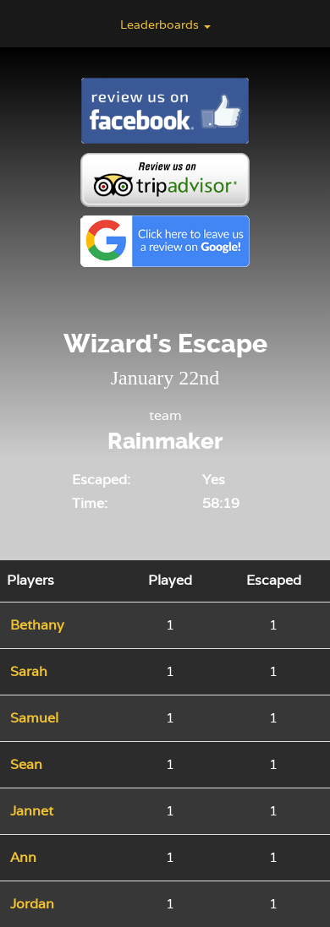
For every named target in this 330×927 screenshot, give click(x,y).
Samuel (34, 718)
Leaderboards (165, 24)
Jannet (31, 811)
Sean (26, 764)
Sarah (28, 671)
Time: (89, 503)
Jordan (32, 904)
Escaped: (101, 479)
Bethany (37, 625)
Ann (23, 857)
